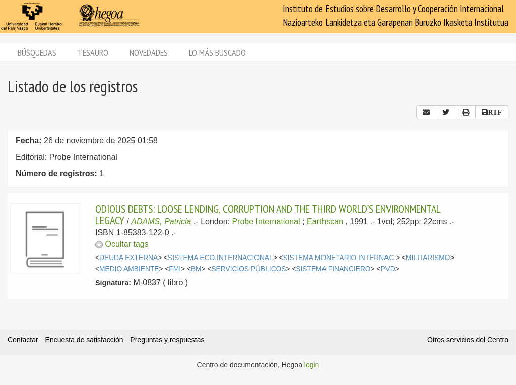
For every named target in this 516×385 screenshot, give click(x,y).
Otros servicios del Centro (467, 340)
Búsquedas (37, 52)
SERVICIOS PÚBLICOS (248, 269)
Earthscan (325, 221)
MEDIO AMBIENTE (129, 269)
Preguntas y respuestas (167, 340)
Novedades (149, 52)
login (311, 365)
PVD (387, 269)
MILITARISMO (428, 258)
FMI (175, 269)
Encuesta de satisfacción (84, 340)
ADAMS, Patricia (161, 221)
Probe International (266, 221)
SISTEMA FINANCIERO (333, 269)
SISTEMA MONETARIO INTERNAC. (339, 258)
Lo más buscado (217, 52)
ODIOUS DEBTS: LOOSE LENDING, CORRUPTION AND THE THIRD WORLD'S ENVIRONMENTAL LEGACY (267, 214)
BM (196, 269)
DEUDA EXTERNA (128, 258)
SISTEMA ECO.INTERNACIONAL (220, 258)
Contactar (23, 340)
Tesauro (93, 52)
